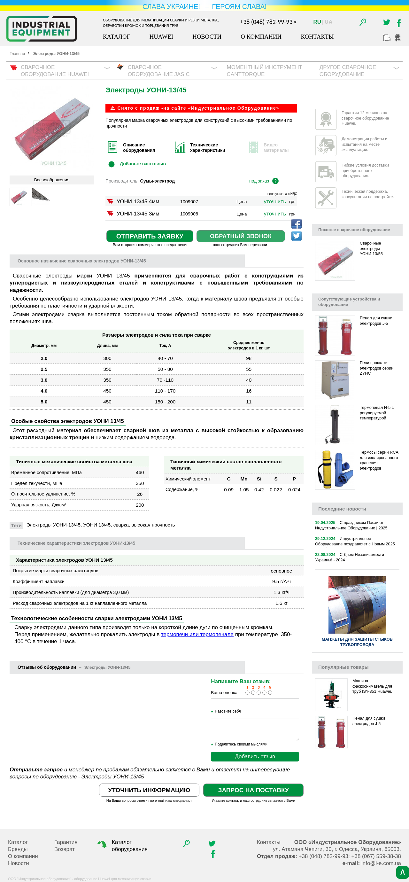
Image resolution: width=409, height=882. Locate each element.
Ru (317, 22)
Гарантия (66, 842)
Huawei (161, 36)
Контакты (317, 36)
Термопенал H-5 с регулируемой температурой (377, 412)
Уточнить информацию (149, 790)
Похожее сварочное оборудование (354, 229)
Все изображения (51, 179)
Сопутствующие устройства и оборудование (349, 302)
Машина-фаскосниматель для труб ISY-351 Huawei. (372, 686)
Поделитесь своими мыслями (239, 744)
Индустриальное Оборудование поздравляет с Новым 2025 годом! (355, 543)
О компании (261, 36)
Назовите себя (226, 711)
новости (342, 508)
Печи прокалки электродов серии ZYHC (376, 368)
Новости (206, 36)
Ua (329, 22)
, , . (337, 849)
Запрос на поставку (253, 790)
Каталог (116, 36)
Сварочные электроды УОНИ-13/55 (371, 248)
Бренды (18, 849)
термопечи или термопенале (197, 634)
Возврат (64, 849)
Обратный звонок (241, 236)
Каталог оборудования (122, 845)
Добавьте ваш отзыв (143, 163)
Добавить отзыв (255, 756)
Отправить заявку (149, 236)
